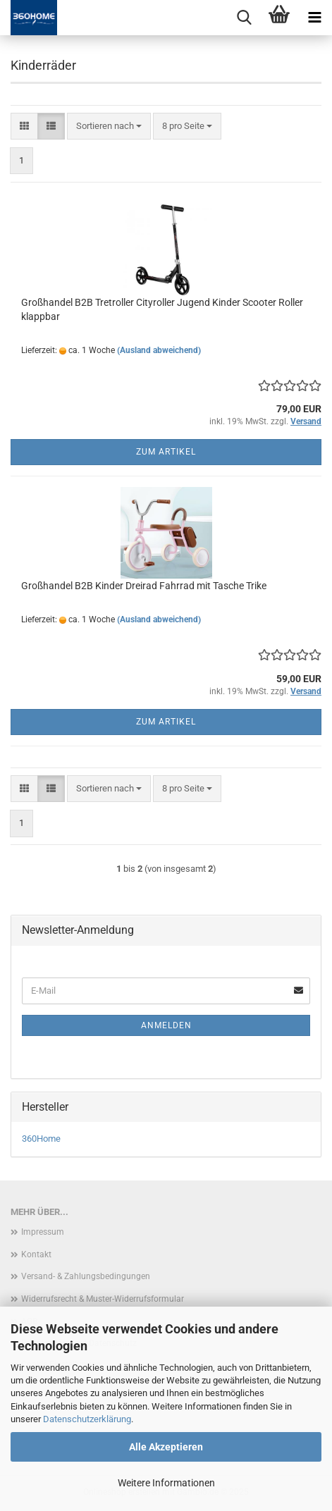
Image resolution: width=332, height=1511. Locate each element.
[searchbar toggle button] (244, 17)
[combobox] (109, 126)
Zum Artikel (166, 452)
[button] (24, 126)
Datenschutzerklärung (87, 1419)
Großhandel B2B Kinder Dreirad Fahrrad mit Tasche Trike (143, 585)
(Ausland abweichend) (159, 350)
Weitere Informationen (166, 1482)
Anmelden (166, 1025)
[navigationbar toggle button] (314, 17)
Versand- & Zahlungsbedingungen (85, 1276)
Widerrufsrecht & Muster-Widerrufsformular (102, 1299)
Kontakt (36, 1254)
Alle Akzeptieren (166, 1447)
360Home (41, 1138)
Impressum (42, 1232)
